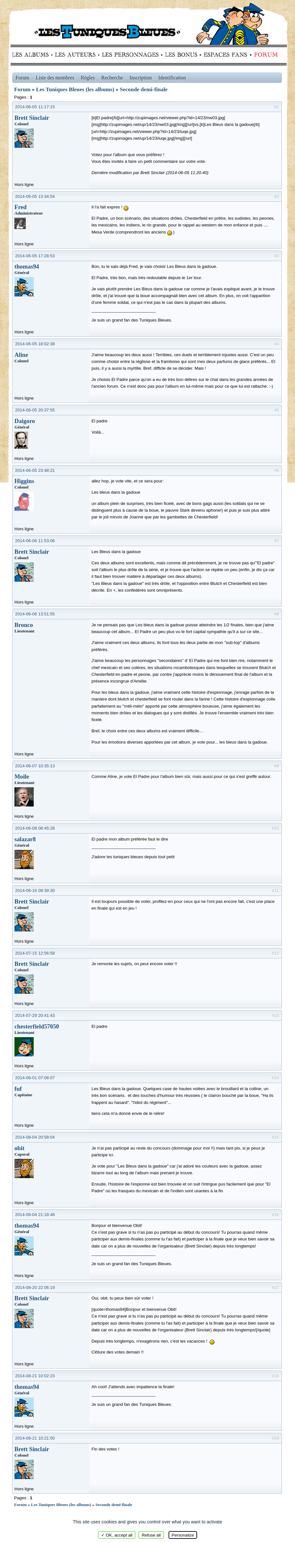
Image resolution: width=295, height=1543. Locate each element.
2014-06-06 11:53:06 (35, 540)
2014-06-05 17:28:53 (35, 255)
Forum (264, 54)
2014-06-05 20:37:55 (35, 410)
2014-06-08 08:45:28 (35, 828)
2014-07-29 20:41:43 (35, 1015)
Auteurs (77, 54)
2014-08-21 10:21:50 (35, 1438)
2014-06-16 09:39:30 (35, 890)
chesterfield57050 (36, 1026)
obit (19, 1148)
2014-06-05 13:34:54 (35, 196)
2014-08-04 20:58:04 (35, 1137)
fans (225, 54)
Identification (172, 77)
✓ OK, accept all (117, 1535)
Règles (88, 77)
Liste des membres (55, 77)
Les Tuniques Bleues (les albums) (75, 89)
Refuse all (151, 1535)
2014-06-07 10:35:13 (35, 765)
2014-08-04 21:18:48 (35, 1214)
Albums (32, 54)
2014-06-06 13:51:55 (35, 614)
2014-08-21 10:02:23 (35, 1375)
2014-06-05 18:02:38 (35, 343)
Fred (20, 207)
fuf (18, 1088)
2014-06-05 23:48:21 (35, 470)
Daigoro (24, 421)
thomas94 (26, 266)
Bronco (23, 625)
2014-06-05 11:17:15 (35, 106)
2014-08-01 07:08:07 (35, 1077)
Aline (21, 354)
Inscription (140, 77)
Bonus (180, 54)
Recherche (112, 77)
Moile (21, 776)
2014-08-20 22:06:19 (35, 1287)
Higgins (24, 481)
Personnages (130, 54)
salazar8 (25, 839)
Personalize (183, 1535)
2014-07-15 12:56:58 (35, 953)
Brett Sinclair (31, 117)
